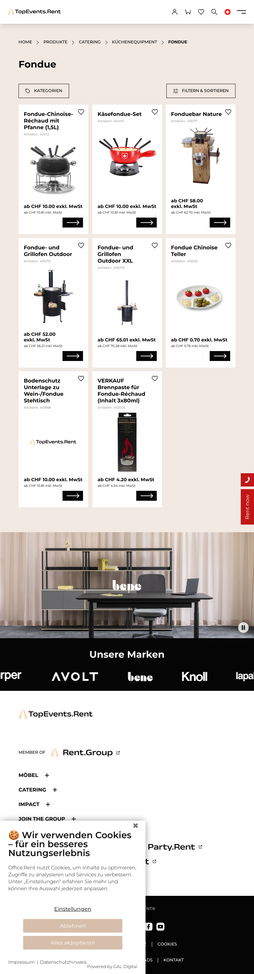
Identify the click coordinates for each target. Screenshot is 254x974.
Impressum (21, 962)
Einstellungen (72, 909)
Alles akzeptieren (73, 943)
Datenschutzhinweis (63, 962)
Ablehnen (73, 926)
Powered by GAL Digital (112, 966)
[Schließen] (136, 826)
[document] (72, 865)
